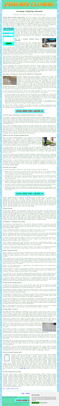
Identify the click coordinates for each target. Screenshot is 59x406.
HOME (39, 8)
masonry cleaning (23, 273)
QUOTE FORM (23, 368)
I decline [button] (37, 402)
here (8, 386)
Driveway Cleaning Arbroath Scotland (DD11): (14, 17)
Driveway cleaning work (8, 197)
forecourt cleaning (42, 363)
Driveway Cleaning (8, 397)
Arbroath (29, 197)
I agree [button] (33, 402)
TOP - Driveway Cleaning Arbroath (11, 388)
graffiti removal (42, 355)
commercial (25, 156)
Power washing (6, 56)
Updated (15, 397)
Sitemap (3, 397)
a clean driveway (27, 169)
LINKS (43, 8)
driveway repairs (29, 315)
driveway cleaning (30, 21)
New (12, 397)
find (7, 374)
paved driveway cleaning (26, 360)
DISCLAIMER (54, 8)
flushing (22, 131)
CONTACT (49, 8)
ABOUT (46, 8)
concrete (17, 30)
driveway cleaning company (43, 117)
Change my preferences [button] (43, 402)
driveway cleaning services (16, 90)
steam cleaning (15, 286)
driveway (44, 18)
